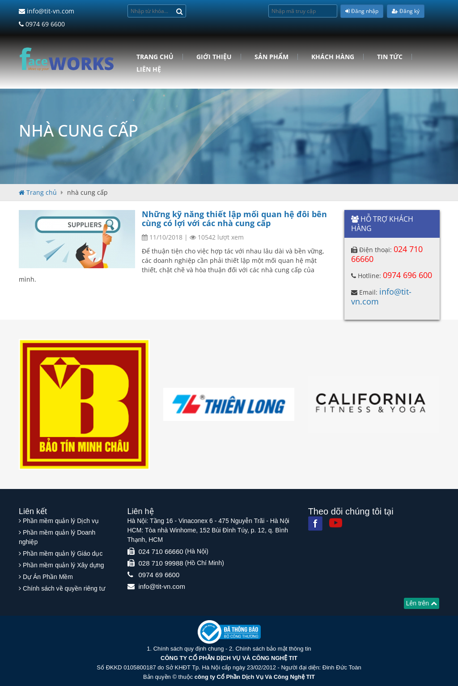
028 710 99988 (161, 563)
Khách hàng (332, 57)
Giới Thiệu (214, 57)
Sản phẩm (271, 57)
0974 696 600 (407, 275)
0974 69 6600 (42, 24)
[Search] (179, 10)
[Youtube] (335, 522)
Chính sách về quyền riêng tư (64, 588)
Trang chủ (155, 57)
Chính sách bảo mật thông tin (273, 648)
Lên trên (421, 603)
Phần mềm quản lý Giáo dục (63, 553)
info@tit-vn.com (46, 11)
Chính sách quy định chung (188, 648)
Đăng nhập (361, 11)
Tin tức (390, 57)
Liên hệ (148, 69)
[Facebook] (315, 523)
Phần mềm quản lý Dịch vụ (61, 520)
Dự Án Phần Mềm (48, 576)
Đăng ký (406, 11)
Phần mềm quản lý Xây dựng (63, 565)
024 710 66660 (161, 551)
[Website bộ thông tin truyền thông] (229, 631)
